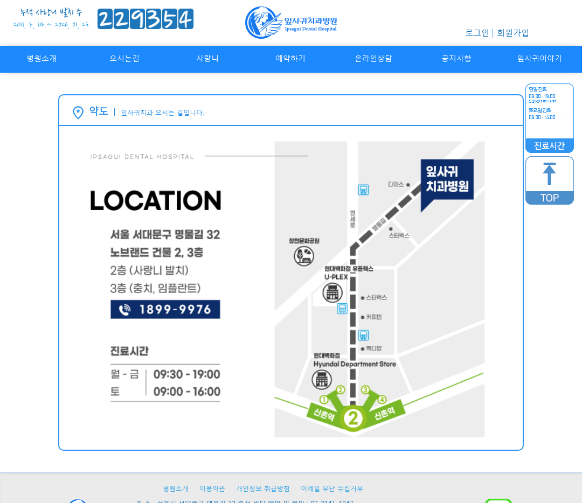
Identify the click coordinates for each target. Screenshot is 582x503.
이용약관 (212, 488)
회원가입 (513, 32)
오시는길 (124, 58)
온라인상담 (373, 58)
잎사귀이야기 (539, 58)
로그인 (477, 32)
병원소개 (41, 58)
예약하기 (290, 58)
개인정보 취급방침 (263, 488)
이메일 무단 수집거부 (332, 488)
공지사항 (456, 58)
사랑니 (207, 58)
